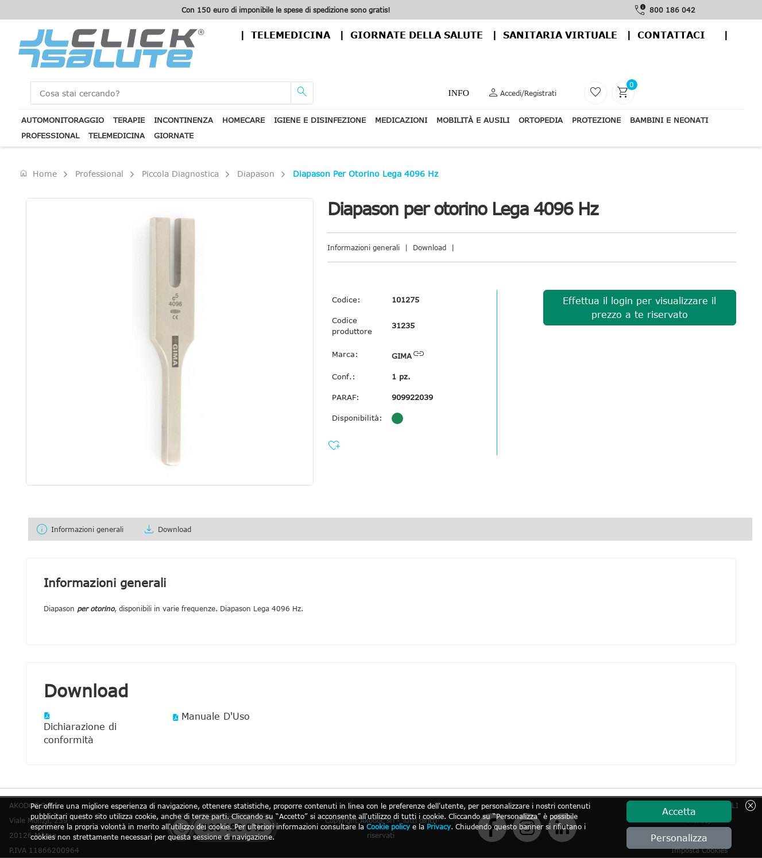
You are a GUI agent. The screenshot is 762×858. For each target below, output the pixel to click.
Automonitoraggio (62, 120)
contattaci (671, 35)
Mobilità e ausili (472, 120)
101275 (405, 299)
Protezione (596, 120)
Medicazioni (401, 120)
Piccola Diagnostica (180, 173)
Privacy (439, 826)
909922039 (412, 397)
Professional (50, 135)
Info (458, 93)
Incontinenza (183, 120)
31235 (403, 325)
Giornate (174, 135)
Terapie (129, 120)
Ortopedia (541, 120)
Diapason (255, 173)
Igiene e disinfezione (320, 120)
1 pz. (401, 376)
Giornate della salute (416, 35)
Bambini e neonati (669, 120)
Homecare (243, 120)
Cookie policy (388, 826)
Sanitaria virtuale (560, 35)
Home (38, 173)
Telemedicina (290, 35)
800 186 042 (672, 10)
